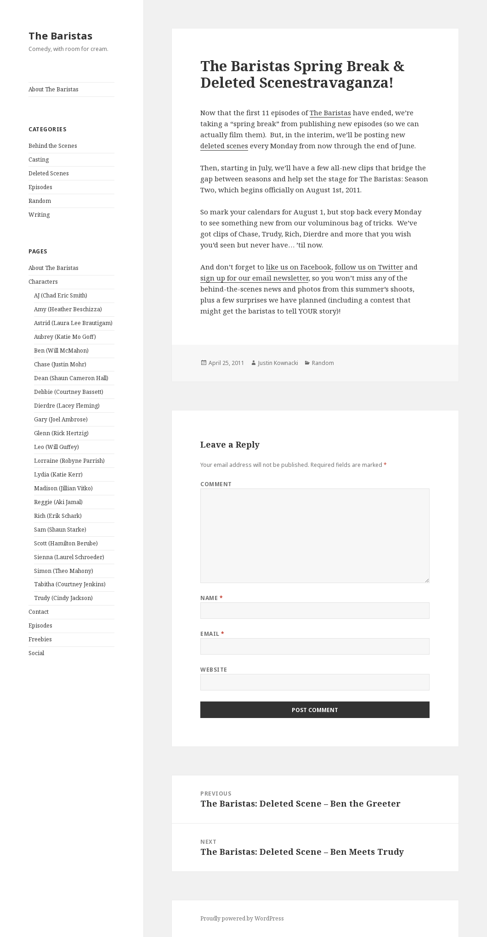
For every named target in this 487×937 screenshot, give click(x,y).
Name (211, 598)
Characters (43, 282)
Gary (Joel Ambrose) (61, 419)
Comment (216, 484)
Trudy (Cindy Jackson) (63, 598)
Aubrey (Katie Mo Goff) (65, 337)
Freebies (40, 639)
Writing (39, 215)
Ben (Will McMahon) (61, 350)
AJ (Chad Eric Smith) (60, 295)
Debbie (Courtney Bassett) (68, 392)
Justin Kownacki (278, 363)
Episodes (40, 187)
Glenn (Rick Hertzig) (61, 433)
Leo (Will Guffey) (56, 447)
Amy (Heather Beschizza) (68, 309)
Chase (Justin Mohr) (60, 364)
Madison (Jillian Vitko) (63, 488)
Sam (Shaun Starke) (60, 529)
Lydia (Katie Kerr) (58, 474)
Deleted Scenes (48, 173)
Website (213, 669)
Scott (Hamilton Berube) (66, 543)
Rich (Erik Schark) (58, 516)
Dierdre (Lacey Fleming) (67, 406)
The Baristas (60, 35)
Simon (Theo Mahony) (63, 571)
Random (39, 201)
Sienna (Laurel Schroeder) (69, 557)
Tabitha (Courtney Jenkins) (70, 584)
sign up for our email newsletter (254, 277)
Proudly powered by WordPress (242, 918)
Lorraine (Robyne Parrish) (69, 461)
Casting (38, 159)
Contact (38, 612)
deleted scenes (224, 145)
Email (212, 634)
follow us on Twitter (369, 266)
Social (36, 653)
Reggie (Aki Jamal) (58, 502)
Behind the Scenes (52, 146)
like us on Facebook (298, 266)
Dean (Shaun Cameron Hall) (71, 378)
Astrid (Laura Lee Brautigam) (73, 323)
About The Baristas (53, 89)
